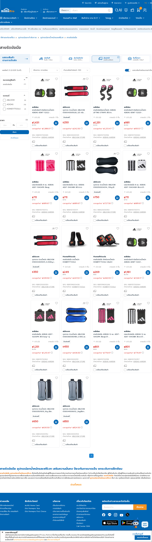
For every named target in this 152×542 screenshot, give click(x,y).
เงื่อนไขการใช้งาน (59, 505)
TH (145, 3)
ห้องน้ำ (92, 29)
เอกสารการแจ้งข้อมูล (60, 514)
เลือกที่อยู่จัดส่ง (30, 12)
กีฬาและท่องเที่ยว (7, 37)
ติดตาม (139, 507)
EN (151, 3)
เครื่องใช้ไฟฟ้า (5, 29)
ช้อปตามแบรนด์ (49, 18)
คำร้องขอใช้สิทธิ (58, 520)
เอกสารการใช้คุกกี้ (59, 517)
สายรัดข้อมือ (72, 37)
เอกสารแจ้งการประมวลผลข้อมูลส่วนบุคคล (29, 540)
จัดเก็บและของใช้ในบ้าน (50, 29)
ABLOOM (11, 100)
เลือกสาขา (50, 12)
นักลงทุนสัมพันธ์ (82, 511)
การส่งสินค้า (57, 508)
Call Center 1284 (83, 526)
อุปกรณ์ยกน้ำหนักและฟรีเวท (52, 37)
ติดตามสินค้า (4, 514)
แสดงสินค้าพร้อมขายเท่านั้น (142, 70)
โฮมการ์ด (86, 3)
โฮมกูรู (108, 18)
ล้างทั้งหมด (14, 138)
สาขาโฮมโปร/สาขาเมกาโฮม (85, 508)
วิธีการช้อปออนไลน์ (7, 505)
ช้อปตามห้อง (29, 18)
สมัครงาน (79, 517)
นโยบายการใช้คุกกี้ (53, 540)
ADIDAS (10, 104)
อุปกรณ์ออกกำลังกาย (27, 37)
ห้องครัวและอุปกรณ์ (103, 29)
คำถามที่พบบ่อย (5, 508)
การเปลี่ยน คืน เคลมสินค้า (9, 511)
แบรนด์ (6, 95)
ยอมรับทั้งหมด (142, 537)
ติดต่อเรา (79, 523)
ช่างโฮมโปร (123, 18)
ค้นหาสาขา (116, 3)
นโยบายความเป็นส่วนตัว (61, 511)
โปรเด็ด (139, 18)
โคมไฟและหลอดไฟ (130, 29)
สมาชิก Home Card (32, 505)
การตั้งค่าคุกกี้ (138, 534)
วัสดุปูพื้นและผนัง (116, 29)
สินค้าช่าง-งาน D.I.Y (89, 18)
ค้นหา (15, 132)
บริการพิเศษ (5, 22)
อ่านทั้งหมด (76, 484)
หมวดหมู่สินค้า (9, 80)
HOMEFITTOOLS (13, 109)
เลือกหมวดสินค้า (10, 18)
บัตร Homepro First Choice (35, 511)
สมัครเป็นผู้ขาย (101, 3)
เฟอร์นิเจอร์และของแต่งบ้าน (68, 29)
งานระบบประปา (84, 29)
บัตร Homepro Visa (32, 508)
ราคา (2, 120)
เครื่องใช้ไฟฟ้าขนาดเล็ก (18, 29)
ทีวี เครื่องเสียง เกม (34, 29)
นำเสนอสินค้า (81, 520)
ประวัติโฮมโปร (81, 505)
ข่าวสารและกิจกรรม (83, 514)
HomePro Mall (70, 18)
